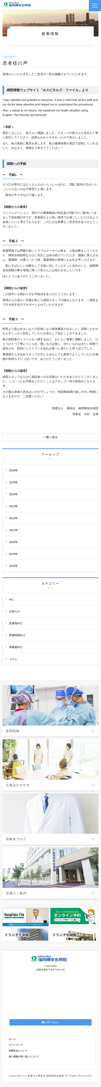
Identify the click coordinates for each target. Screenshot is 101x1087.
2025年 (13, 482)
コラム (13, 659)
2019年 (13, 553)
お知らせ (14, 611)
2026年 (13, 470)
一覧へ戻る (50, 437)
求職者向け (16, 647)
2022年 (13, 518)
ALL (11, 599)
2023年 (13, 506)
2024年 (13, 494)
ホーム (12, 1039)
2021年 (13, 530)
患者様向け (16, 623)
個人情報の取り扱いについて (24, 1056)
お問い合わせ (50, 1022)
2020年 (13, 542)
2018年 (13, 565)
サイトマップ (16, 1045)
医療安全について (18, 1050)
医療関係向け (17, 635)
